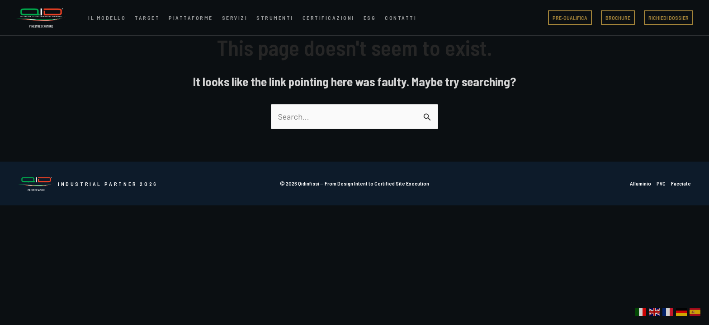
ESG (370, 17)
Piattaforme (191, 17)
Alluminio (640, 183)
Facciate (681, 183)
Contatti (400, 17)
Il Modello (107, 17)
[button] (570, 17)
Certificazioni (328, 17)
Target (147, 17)
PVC (661, 183)
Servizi (235, 17)
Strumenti (274, 17)
